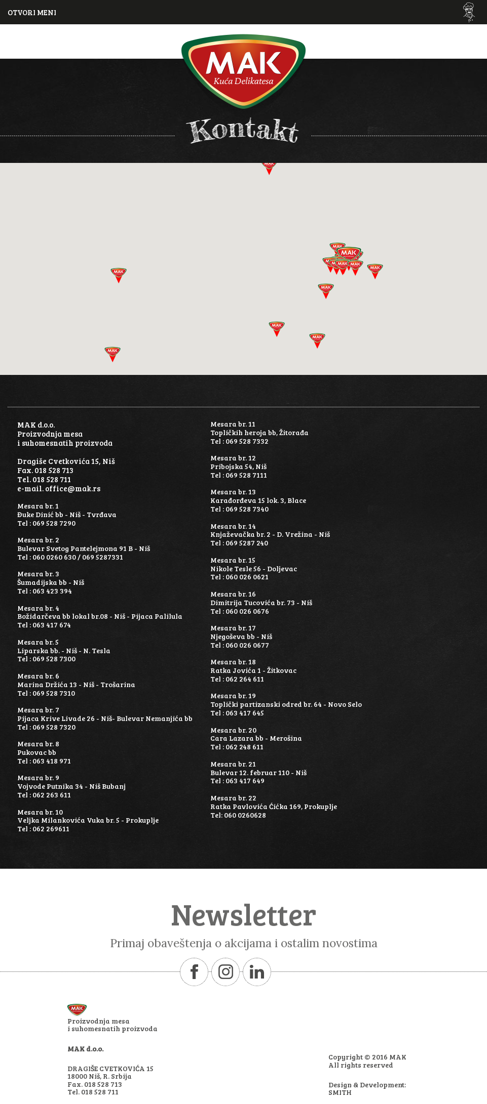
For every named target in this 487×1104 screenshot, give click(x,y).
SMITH (340, 1092)
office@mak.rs (72, 488)
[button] (375, 271)
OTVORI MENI (32, 12)
